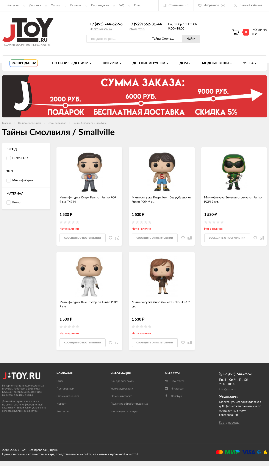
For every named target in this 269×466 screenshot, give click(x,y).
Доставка (35, 5)
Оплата (55, 5)
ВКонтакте (175, 381)
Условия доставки (122, 388)
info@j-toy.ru (137, 29)
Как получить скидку (124, 411)
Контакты (13, 5)
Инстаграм (174, 388)
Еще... (138, 5)
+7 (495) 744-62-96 (106, 24)
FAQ (121, 5)
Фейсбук (173, 396)
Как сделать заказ (122, 381)
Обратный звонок (101, 29)
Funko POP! (17, 158)
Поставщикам (100, 5)
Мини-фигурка (19, 180)
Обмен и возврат (121, 396)
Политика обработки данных (129, 403)
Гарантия (75, 5)
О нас (59, 381)
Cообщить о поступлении (82, 238)
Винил (13, 203)
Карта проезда (229, 422)
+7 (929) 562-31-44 (145, 24)
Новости (61, 403)
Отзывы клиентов (67, 396)
